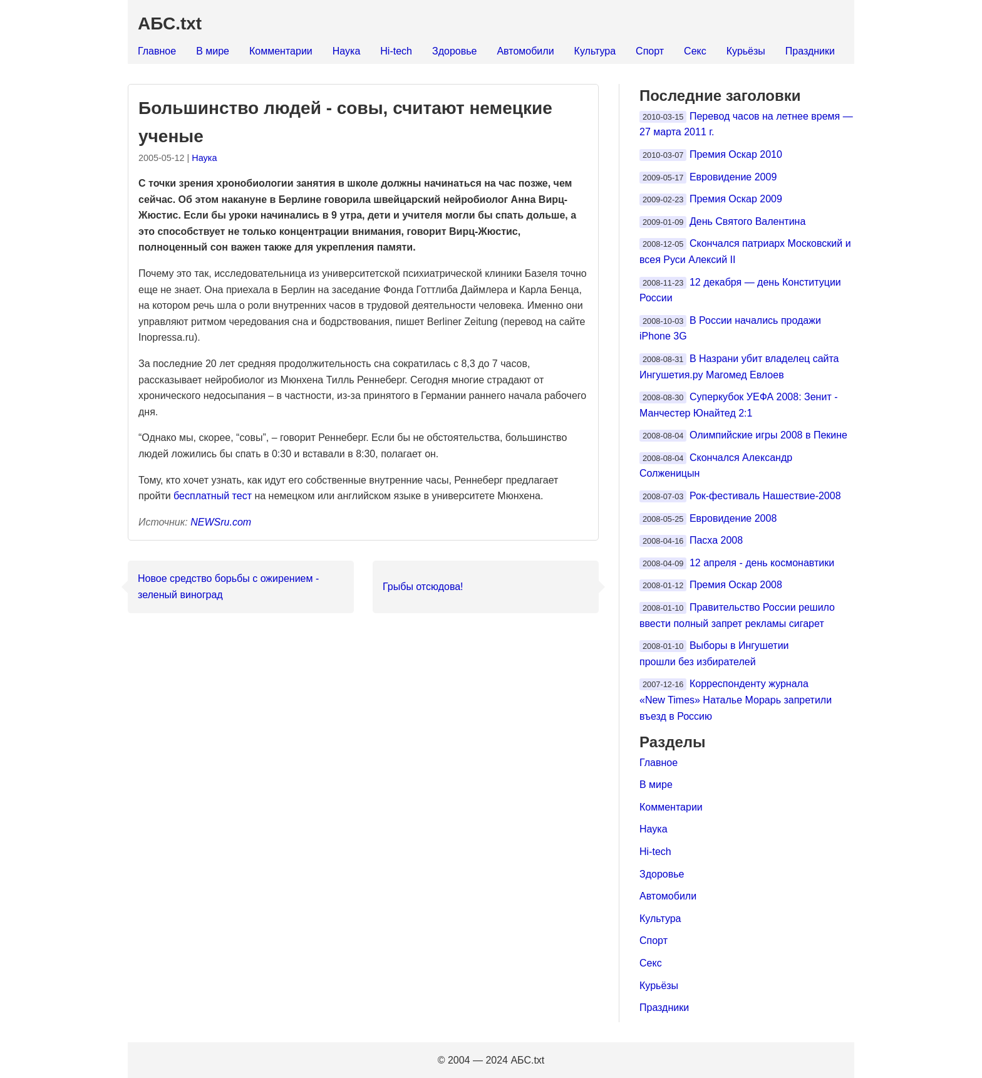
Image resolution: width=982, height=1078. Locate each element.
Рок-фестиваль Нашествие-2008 (765, 495)
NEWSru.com (220, 522)
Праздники (810, 51)
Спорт (650, 51)
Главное (157, 51)
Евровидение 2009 (733, 177)
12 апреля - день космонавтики (762, 562)
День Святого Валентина (747, 221)
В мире (212, 51)
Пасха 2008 (716, 540)
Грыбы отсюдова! (423, 586)
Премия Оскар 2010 (736, 154)
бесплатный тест (212, 495)
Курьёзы (745, 51)
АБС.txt (170, 23)
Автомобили (525, 51)
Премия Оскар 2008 (736, 584)
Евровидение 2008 (733, 518)
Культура (595, 51)
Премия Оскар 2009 (736, 199)
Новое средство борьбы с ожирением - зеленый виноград (228, 586)
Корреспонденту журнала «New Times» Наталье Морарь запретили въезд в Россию (735, 699)
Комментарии (281, 51)
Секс (695, 51)
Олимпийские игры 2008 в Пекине (768, 435)
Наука (347, 51)
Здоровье (454, 51)
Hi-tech (396, 51)
